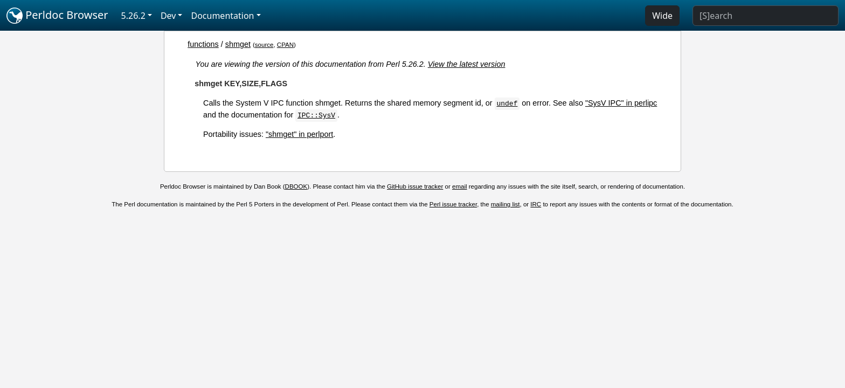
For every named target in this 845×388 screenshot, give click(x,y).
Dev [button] (168, 16)
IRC (535, 204)
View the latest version (466, 64)
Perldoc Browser (57, 16)
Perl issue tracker (453, 204)
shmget (238, 44)
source (264, 44)
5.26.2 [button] (133, 16)
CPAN (285, 44)
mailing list (505, 204)
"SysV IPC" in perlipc (621, 103)
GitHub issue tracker (415, 186)
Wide (662, 16)
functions (203, 44)
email (459, 186)
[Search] (765, 15)
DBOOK (296, 186)
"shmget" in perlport (299, 134)
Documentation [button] (222, 16)
